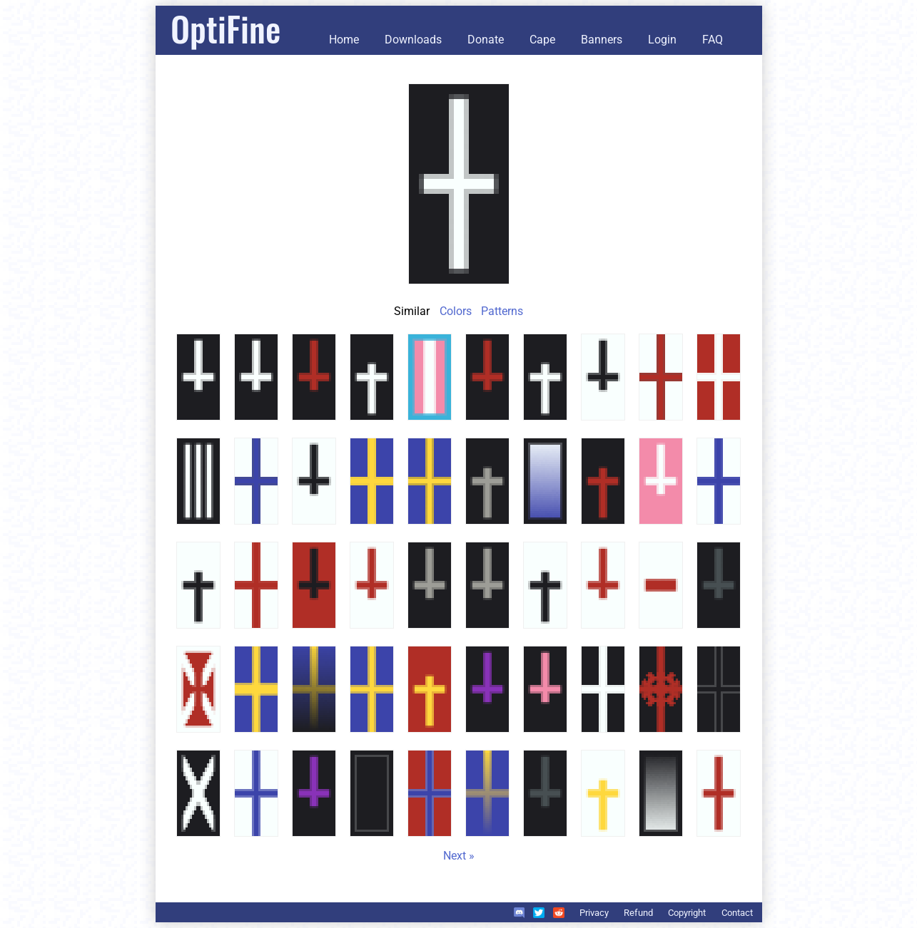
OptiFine (225, 28)
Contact (737, 912)
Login (662, 39)
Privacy (594, 912)
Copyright (687, 912)
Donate (485, 39)
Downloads (413, 39)
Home (344, 39)
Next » (459, 855)
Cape (542, 39)
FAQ (712, 39)
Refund (638, 912)
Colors (456, 311)
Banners (601, 39)
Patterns (502, 311)
